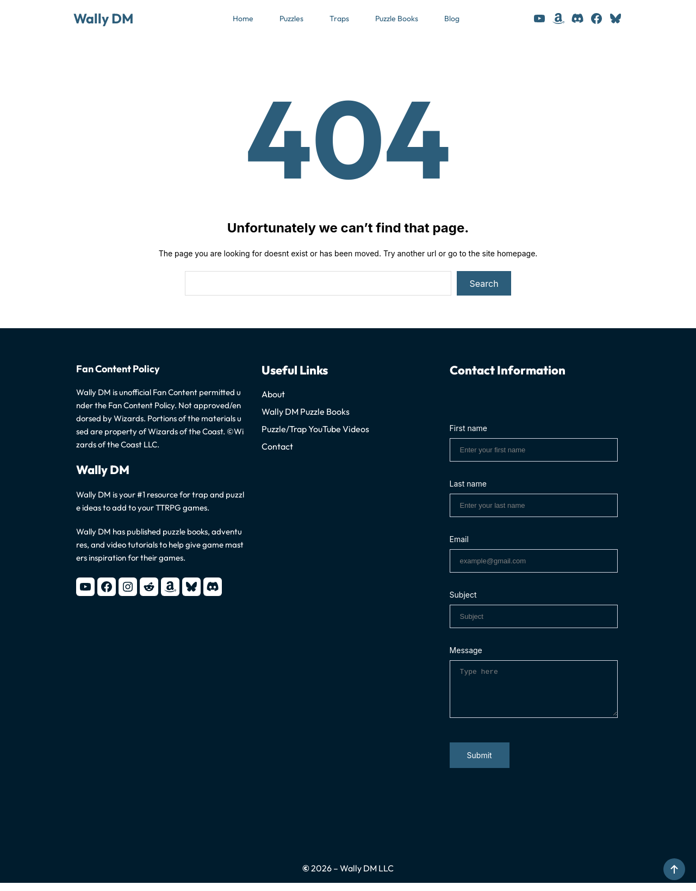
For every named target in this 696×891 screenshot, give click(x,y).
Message (466, 650)
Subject (463, 594)
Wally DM (103, 18)
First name (468, 428)
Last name (468, 483)
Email (459, 539)
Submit (479, 763)
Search (484, 283)
